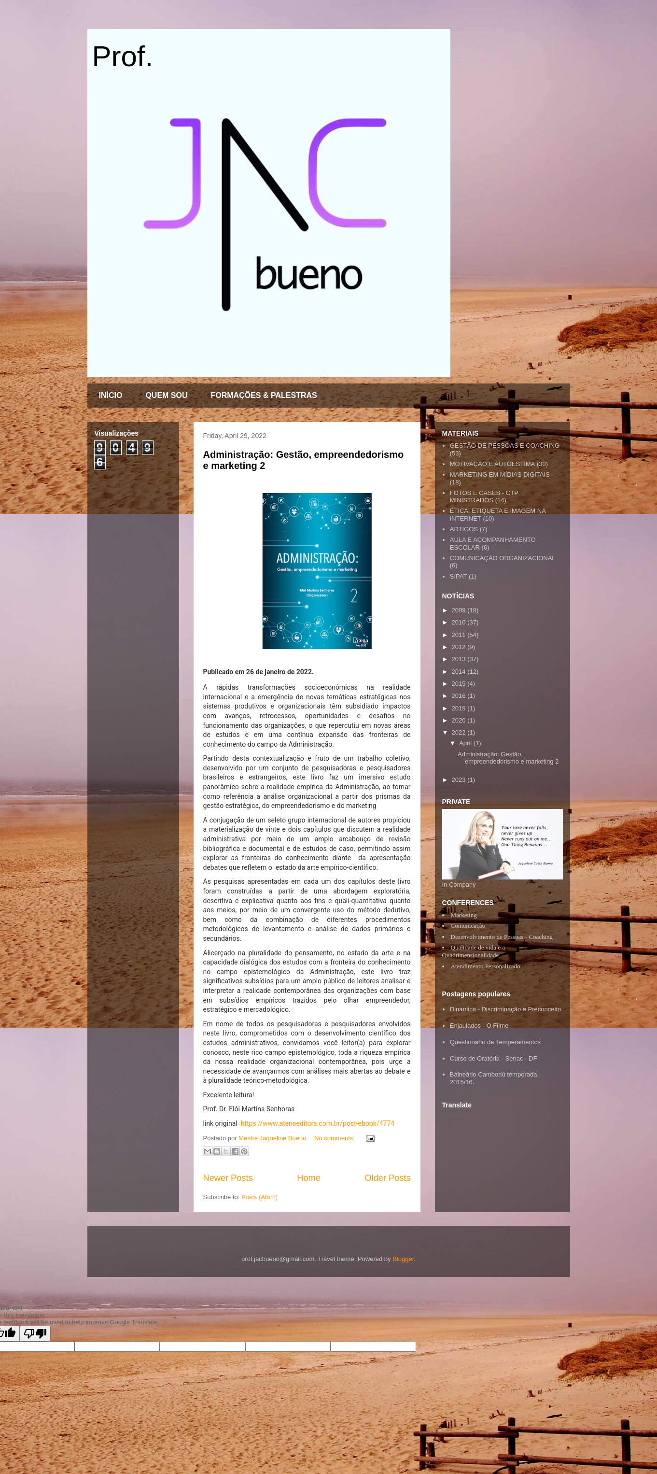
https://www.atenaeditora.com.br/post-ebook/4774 (317, 1123)
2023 (460, 779)
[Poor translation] (35, 1334)
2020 (460, 720)
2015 (460, 683)
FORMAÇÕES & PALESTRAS (264, 395)
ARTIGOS (464, 529)
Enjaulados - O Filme (479, 1025)
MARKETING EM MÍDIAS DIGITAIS (500, 474)
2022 (460, 732)
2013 (460, 659)
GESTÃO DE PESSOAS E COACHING (505, 445)
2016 (460, 695)
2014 (460, 671)
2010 (460, 622)
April (466, 743)
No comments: (335, 1138)
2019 (460, 708)
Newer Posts (228, 1178)
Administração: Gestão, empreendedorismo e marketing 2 (508, 758)
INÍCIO (111, 395)
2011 (460, 634)
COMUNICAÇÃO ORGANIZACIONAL (503, 558)
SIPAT (458, 576)
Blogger (403, 1258)
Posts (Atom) (259, 1197)
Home (309, 1178)
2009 (460, 610)
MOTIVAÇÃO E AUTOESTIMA (492, 464)
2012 (460, 647)
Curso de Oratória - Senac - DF (493, 1058)
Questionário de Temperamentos (495, 1042)
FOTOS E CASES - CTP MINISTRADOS (484, 496)
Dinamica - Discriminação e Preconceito (505, 1009)
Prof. (123, 56)
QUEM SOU (166, 395)
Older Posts (387, 1178)
